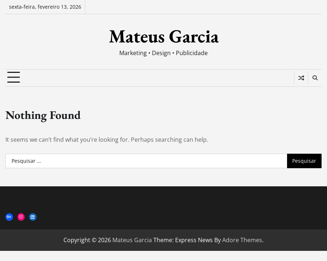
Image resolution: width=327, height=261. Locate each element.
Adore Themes (242, 240)
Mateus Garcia (164, 36)
